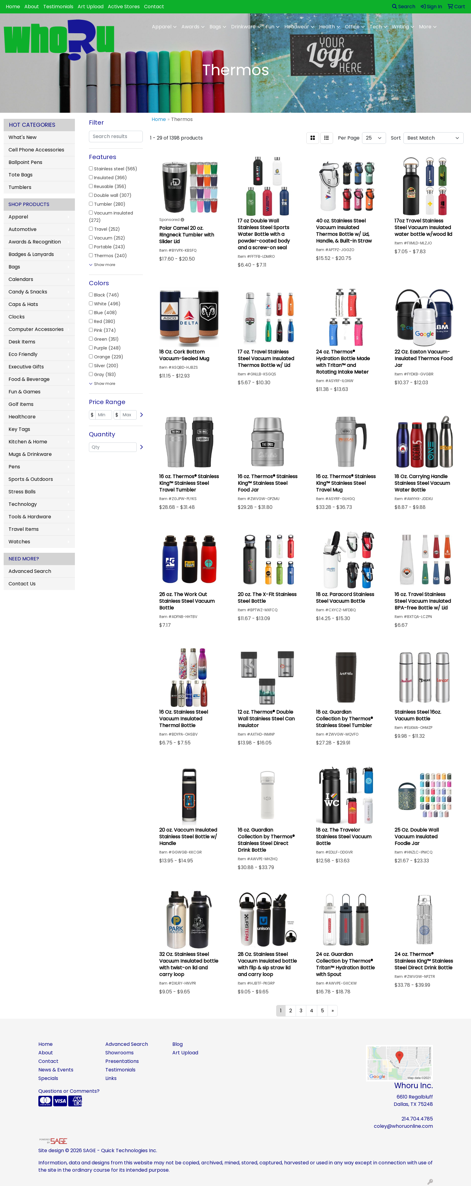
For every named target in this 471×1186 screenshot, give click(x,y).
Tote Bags (21, 174)
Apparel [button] (161, 26)
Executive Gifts (26, 366)
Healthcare (22, 416)
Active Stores (124, 6)
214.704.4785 (417, 1118)
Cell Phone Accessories (36, 149)
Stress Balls (22, 491)
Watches (19, 541)
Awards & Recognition (35, 241)
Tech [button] (376, 26)
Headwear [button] (296, 26)
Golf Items (21, 404)
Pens (14, 466)
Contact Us (22, 583)
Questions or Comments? (69, 1091)
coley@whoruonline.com (403, 1126)
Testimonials (58, 6)
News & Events (55, 1069)
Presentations (122, 1061)
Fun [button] (270, 26)
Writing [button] (400, 26)
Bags (14, 266)
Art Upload (91, 6)
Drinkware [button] (243, 26)
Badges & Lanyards (31, 254)
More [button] (425, 26)
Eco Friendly (23, 354)
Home (13, 6)
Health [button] (327, 26)
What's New (23, 137)
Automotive (23, 229)
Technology (23, 504)
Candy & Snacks (28, 291)
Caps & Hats (23, 304)
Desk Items (22, 341)
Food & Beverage (29, 379)
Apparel (18, 216)
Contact (154, 6)
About (31, 6)
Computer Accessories (36, 329)
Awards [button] (190, 26)
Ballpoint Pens (25, 162)
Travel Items (24, 529)
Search (403, 6)
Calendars (21, 279)
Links (111, 1078)
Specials (48, 1078)
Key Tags (19, 429)
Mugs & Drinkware (30, 454)
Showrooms (119, 1052)
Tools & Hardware (30, 516)
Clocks (17, 316)
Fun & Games (24, 391)
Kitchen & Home (28, 441)
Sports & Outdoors (31, 479)
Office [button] (352, 26)
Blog (177, 1044)
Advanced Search (30, 571)
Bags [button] (215, 26)
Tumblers (20, 187)
